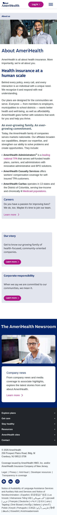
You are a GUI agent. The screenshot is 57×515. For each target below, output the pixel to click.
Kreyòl (12, 508)
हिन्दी (52, 508)
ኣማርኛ (33, 501)
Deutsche (24, 501)
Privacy (12, 472)
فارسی (45, 508)
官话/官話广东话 (38, 495)
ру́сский (50, 498)
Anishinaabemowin (30, 511)
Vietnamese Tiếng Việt (21, 498)
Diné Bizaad (17, 504)
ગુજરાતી (46, 504)
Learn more (10, 214)
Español (25, 495)
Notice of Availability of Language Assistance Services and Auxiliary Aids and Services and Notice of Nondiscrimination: (27, 491)
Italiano (37, 504)
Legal (4, 472)
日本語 (32, 508)
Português (22, 508)
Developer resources (41, 472)
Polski (4, 508)
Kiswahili (15, 511)
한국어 (41, 501)
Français (13, 501)
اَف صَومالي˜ (39, 498)
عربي (5, 501)
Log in (35, 4)
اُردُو (39, 508)
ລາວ (48, 501)
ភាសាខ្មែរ (28, 504)
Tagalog (5, 504)
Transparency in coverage (14, 475)
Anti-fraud (23, 472)
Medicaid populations (34, 191)
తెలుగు (6, 511)
